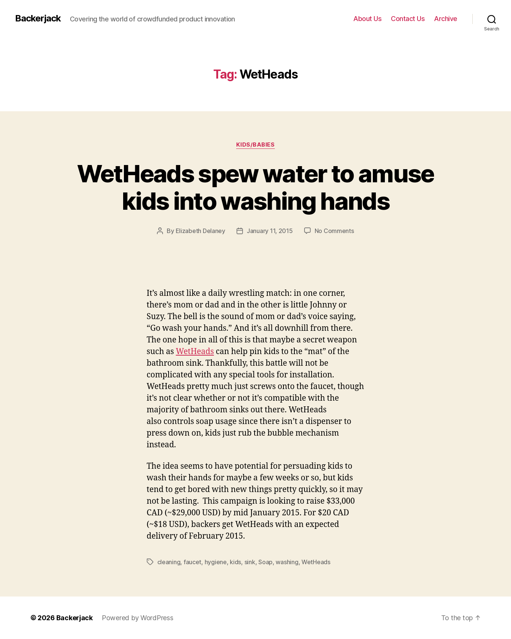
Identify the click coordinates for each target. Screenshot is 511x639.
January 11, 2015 (270, 231)
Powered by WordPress (137, 618)
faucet (192, 562)
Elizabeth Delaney (200, 231)
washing (287, 562)
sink (249, 562)
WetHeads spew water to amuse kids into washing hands (255, 187)
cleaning (169, 562)
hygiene (216, 562)
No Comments (334, 231)
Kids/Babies (255, 144)
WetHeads (195, 352)
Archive (445, 19)
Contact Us (408, 19)
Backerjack (38, 18)
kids (235, 562)
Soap (265, 562)
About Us (367, 19)
